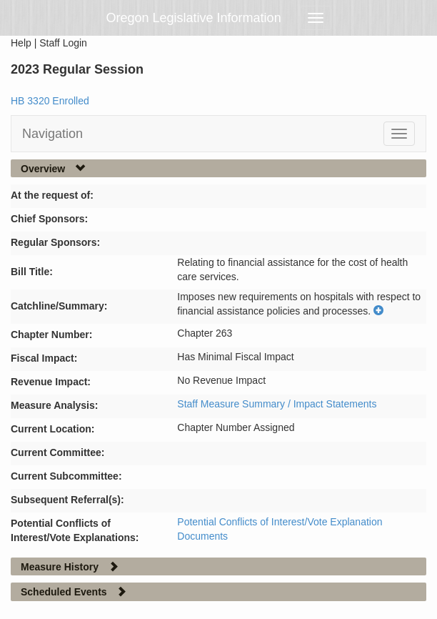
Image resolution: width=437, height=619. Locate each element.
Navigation (52, 134)
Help (21, 43)
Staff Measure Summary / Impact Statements (276, 404)
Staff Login (63, 43)
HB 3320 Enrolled (50, 101)
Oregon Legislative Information (193, 18)
